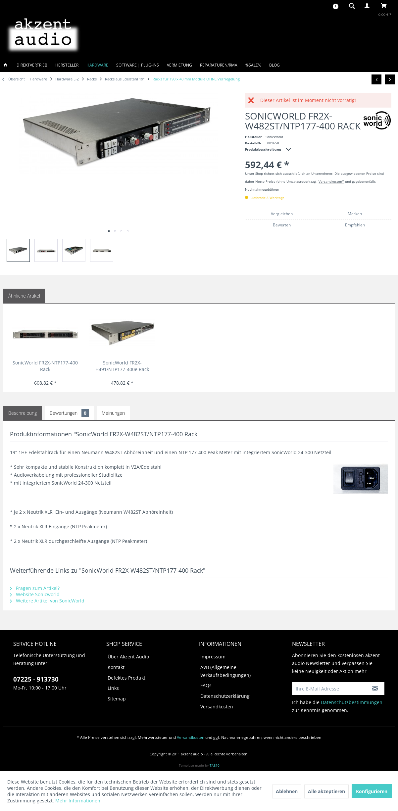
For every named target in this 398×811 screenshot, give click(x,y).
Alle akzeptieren (326, 791)
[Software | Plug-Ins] (137, 65)
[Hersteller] (66, 65)
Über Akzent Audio (128, 656)
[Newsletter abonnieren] (375, 688)
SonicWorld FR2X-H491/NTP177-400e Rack (122, 365)
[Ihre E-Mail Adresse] (329, 688)
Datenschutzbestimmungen (351, 702)
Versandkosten (216, 706)
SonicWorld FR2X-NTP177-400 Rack (45, 365)
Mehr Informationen (77, 800)
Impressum (212, 656)
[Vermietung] (179, 65)
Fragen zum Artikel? (35, 588)
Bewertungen (69, 413)
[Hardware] (97, 65)
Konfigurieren (371, 791)
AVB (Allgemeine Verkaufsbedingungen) (225, 671)
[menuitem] (350, 5)
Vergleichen (282, 213)
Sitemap (117, 698)
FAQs (206, 685)
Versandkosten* (331, 181)
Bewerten (282, 225)
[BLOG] (274, 65)
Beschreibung (22, 413)
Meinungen (113, 413)
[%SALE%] (253, 65)
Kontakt (116, 667)
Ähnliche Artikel (24, 296)
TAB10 (215, 765)
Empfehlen (355, 225)
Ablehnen (287, 791)
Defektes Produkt (126, 678)
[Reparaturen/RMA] (218, 65)
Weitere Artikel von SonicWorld (47, 600)
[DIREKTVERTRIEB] (32, 65)
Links (113, 688)
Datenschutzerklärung (225, 696)
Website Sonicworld (35, 594)
